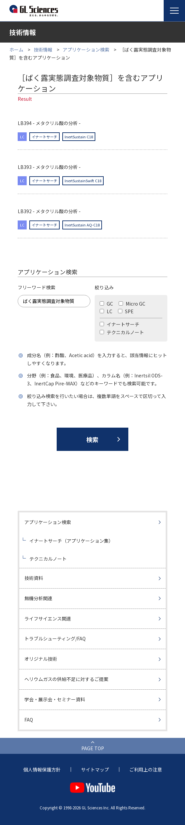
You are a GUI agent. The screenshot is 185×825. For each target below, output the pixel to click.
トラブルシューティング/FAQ (55, 638)
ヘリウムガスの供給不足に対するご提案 (66, 679)
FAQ (28, 719)
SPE (126, 311)
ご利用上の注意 (145, 769)
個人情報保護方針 (42, 769)
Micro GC (132, 303)
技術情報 (43, 49)
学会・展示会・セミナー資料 (54, 699)
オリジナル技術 (40, 658)
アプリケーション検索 (86, 49)
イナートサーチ (119, 324)
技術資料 (33, 578)
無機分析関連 (38, 598)
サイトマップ (95, 769)
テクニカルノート (122, 332)
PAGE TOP (92, 748)
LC (106, 311)
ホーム (16, 49)
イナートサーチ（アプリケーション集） (71, 540)
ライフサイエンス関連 (47, 618)
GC (106, 303)
